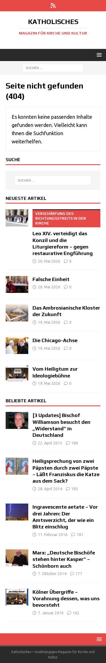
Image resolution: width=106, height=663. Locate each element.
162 (76, 613)
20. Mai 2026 (49, 261)
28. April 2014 (50, 489)
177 (78, 573)
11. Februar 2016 (53, 534)
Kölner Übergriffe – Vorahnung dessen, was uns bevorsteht (66, 598)
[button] (98, 54)
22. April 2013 (50, 443)
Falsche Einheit (51, 279)
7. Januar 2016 (51, 613)
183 (74, 489)
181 (80, 534)
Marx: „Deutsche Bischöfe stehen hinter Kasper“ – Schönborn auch (64, 559)
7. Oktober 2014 (52, 573)
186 (74, 443)
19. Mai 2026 (49, 322)
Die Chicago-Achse (55, 340)
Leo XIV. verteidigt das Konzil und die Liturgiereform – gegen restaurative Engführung (66, 232)
